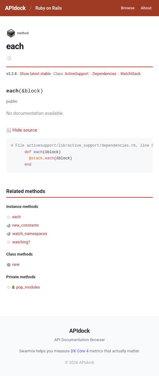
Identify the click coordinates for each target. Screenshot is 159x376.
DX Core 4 (79, 351)
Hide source (24, 130)
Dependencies (104, 74)
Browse (127, 8)
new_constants (25, 225)
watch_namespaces (29, 233)
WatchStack (130, 74)
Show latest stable (35, 74)
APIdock (15, 8)
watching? (21, 242)
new (15, 264)
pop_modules (28, 287)
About (146, 8)
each (16, 216)
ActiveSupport (76, 74)
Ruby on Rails (48, 8)
